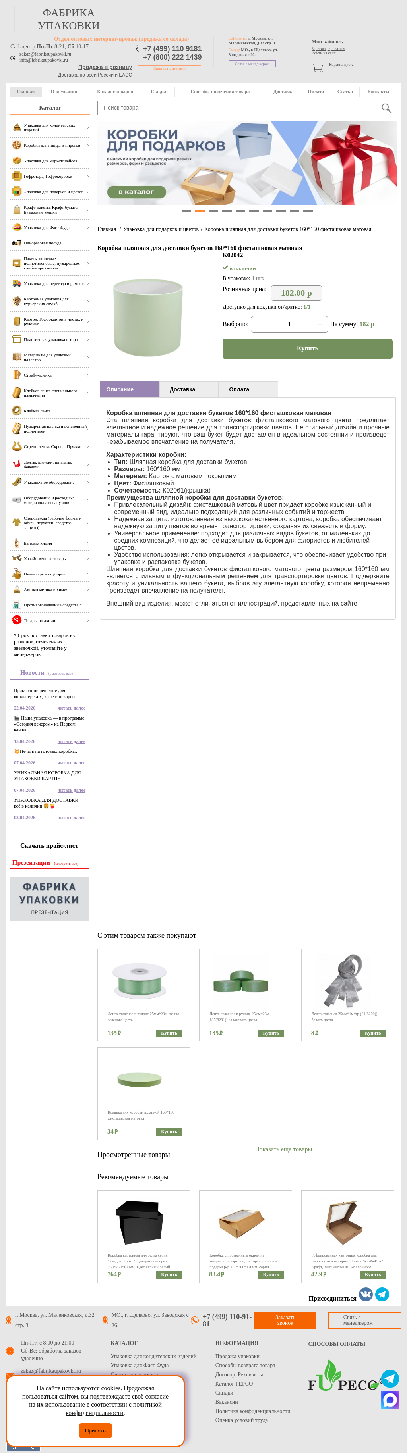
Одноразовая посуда (134, 1375)
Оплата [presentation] (239, 389)
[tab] (129, 389)
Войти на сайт (323, 53)
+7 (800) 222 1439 (172, 57)
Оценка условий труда (241, 1420)
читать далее (71, 708)
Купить (307, 348)
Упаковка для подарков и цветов (161, 229)
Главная (26, 91)
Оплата (316, 91)
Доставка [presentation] (182, 389)
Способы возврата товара (245, 1365)
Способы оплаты (336, 1344)
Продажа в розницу (105, 67)
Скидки (159, 91)
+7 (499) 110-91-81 (227, 1320)
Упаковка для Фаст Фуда (139, 1365)
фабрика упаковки (69, 19)
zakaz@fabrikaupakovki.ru (45, 54)
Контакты (378, 91)
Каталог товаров (115, 91)
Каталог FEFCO (234, 1384)
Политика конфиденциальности (253, 1411)
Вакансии (226, 1402)
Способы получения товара (220, 91)
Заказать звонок (169, 69)
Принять (95, 1431)
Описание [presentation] (120, 389)
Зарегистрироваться (328, 48)
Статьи (345, 91)
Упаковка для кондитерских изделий (153, 1356)
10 (308, 211)
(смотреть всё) (60, 673)
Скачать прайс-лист (49, 845)
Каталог (50, 107)
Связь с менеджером (252, 64)
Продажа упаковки (237, 1356)
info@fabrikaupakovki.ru (43, 60)
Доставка (283, 91)
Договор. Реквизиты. (239, 1375)
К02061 (173, 490)
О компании (63, 91)
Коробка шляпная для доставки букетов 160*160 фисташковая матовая (287, 229)
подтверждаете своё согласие (129, 1396)
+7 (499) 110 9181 (172, 49)
